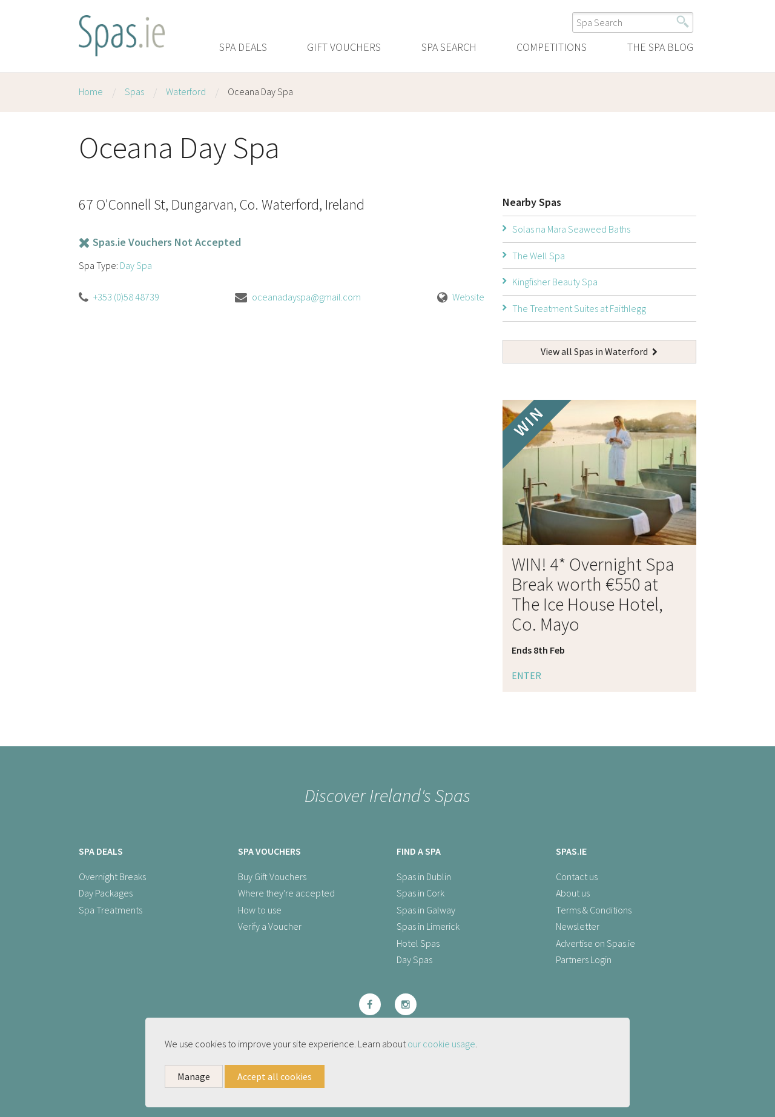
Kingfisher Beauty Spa (555, 282)
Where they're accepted (286, 893)
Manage (193, 1076)
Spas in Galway (426, 910)
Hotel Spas (418, 943)
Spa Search (449, 47)
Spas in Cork (420, 893)
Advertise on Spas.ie (595, 943)
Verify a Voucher (270, 926)
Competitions (551, 47)
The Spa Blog (660, 47)
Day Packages (106, 893)
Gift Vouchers (344, 47)
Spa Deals (243, 47)
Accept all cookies (274, 1076)
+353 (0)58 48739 (126, 297)
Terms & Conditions (594, 910)
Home (91, 91)
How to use (260, 910)
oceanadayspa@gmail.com (306, 297)
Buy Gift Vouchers (272, 876)
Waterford (186, 91)
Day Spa (136, 265)
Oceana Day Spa (260, 91)
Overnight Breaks (112, 876)
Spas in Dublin (424, 876)
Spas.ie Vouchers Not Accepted (160, 242)
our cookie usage (441, 1044)
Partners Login (584, 959)
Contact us (577, 876)
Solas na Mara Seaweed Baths (571, 229)
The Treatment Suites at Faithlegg (579, 308)
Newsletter (577, 926)
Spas (134, 91)
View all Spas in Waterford (599, 351)
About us (573, 893)
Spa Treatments (110, 910)
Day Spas (414, 959)
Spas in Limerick (428, 926)
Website (468, 297)
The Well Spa (538, 256)
